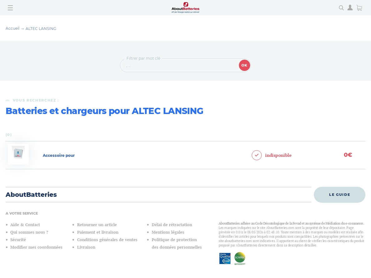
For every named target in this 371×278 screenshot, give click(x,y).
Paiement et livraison (97, 232)
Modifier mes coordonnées (36, 247)
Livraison (86, 247)
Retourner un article (97, 224)
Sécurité (18, 239)
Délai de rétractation (172, 224)
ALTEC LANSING (41, 28)
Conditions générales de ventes (107, 239)
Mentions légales (168, 232)
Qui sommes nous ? (29, 232)
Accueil (12, 28)
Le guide (339, 194)
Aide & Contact (25, 224)
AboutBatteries (31, 194)
